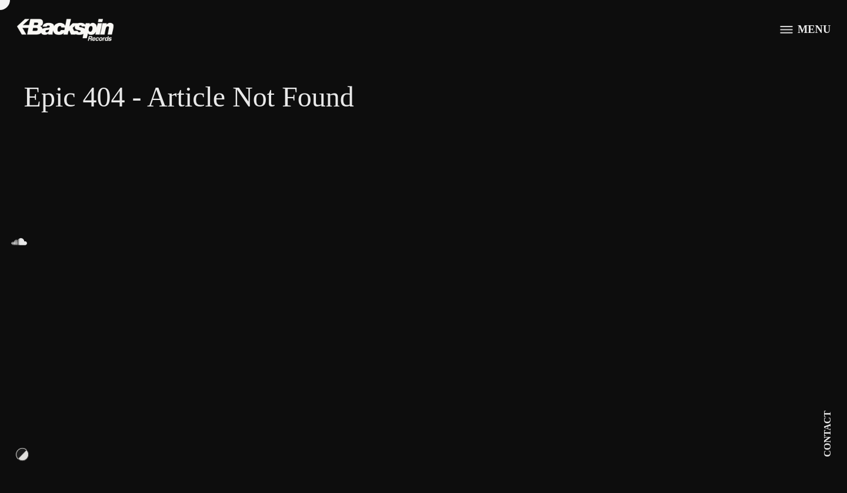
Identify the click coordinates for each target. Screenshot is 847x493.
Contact (827, 434)
